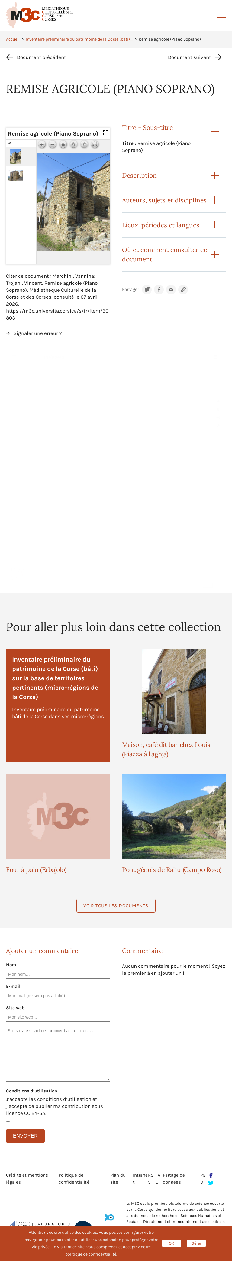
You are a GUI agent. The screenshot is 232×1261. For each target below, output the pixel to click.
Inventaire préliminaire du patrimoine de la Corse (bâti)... (79, 39)
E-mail (13, 986)
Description (139, 175)
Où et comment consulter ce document (164, 254)
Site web (15, 1007)
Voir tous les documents (116, 905)
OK (171, 1243)
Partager (130, 289)
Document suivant (189, 57)
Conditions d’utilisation (31, 1091)
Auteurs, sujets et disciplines (164, 200)
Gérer (196, 1243)
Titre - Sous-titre (147, 127)
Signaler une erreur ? (38, 333)
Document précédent (41, 57)
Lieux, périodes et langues (160, 225)
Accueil (13, 39)
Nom (11, 964)
